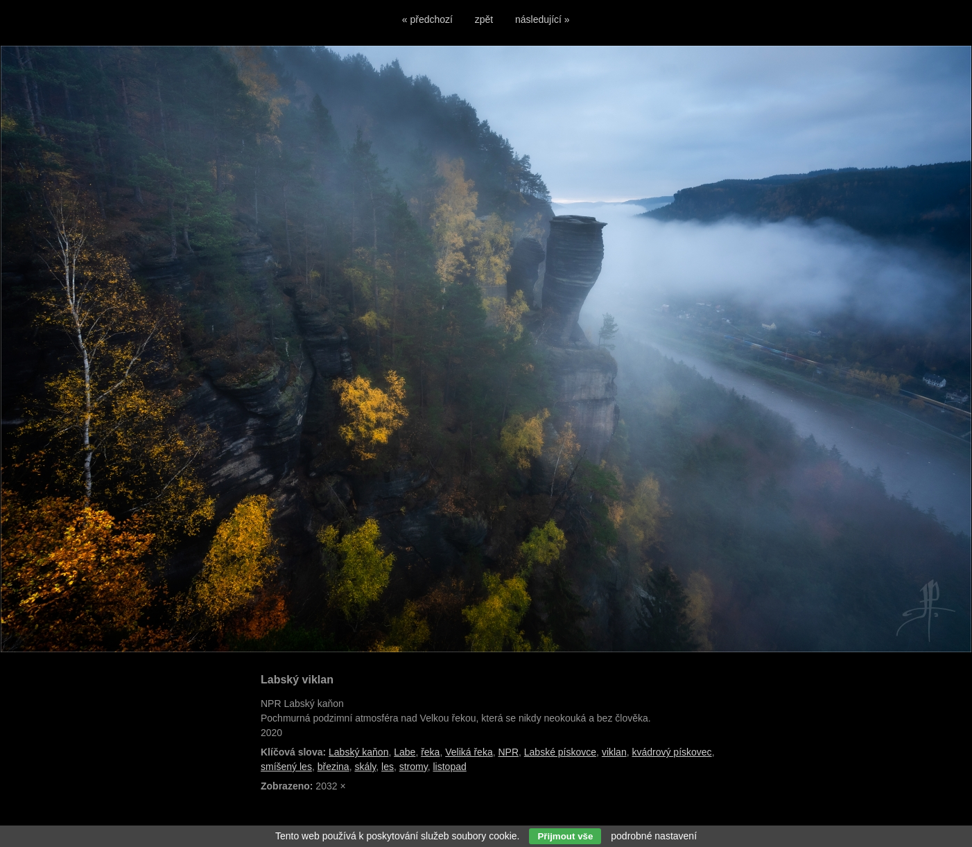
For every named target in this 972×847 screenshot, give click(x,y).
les (387, 766)
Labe (404, 752)
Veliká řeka (468, 752)
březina (333, 766)
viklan (614, 752)
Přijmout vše (565, 836)
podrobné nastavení (654, 835)
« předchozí (427, 19)
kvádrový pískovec (671, 752)
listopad (449, 766)
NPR (508, 752)
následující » (542, 19)
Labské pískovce (560, 752)
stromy (413, 766)
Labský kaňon (358, 752)
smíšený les (286, 766)
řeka (430, 752)
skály (365, 766)
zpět (484, 19)
